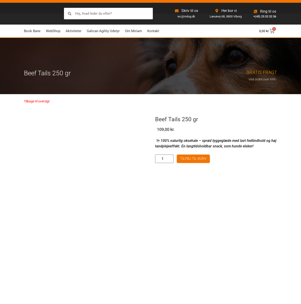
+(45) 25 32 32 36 (264, 16)
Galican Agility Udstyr (103, 31)
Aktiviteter (73, 31)
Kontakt (153, 31)
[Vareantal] (164, 159)
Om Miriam (133, 31)
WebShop (53, 31)
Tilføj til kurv (193, 159)
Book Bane (32, 31)
